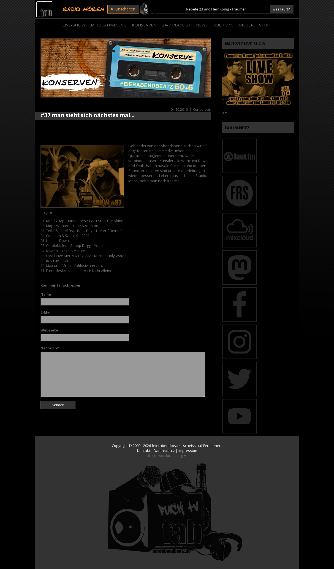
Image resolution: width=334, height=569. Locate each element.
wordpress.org (170, 455)
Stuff (265, 25)
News (202, 25)
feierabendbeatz (166, 445)
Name (45, 294)
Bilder (246, 25)
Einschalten (123, 9)
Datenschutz (164, 450)
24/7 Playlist (176, 25)
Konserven (144, 25)
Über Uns (223, 25)
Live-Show (74, 25)
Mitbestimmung (108, 25)
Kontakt (143, 450)
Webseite (49, 330)
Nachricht (49, 348)
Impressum (187, 450)
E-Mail (45, 312)
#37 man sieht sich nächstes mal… (87, 115)
